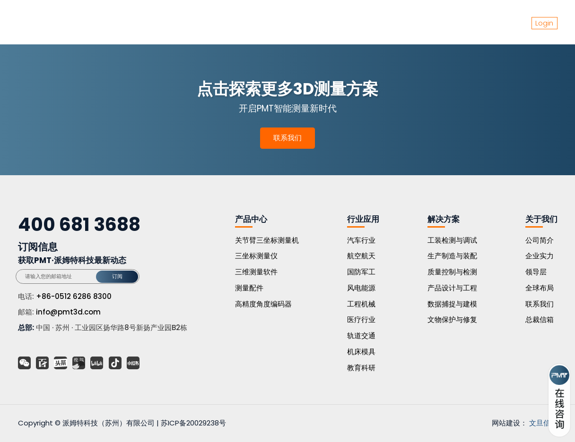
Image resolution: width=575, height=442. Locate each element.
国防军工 (361, 271)
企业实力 (539, 255)
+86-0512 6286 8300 (74, 296)
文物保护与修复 (452, 319)
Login (544, 23)
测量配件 (249, 287)
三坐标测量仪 (256, 255)
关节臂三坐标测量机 (267, 240)
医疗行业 (361, 319)
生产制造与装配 (452, 255)
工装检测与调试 (452, 240)
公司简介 (539, 240)
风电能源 (361, 287)
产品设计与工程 (452, 287)
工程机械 (361, 303)
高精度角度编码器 (263, 303)
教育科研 (361, 367)
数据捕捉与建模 (452, 303)
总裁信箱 (539, 319)
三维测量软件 (256, 271)
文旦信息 (543, 423)
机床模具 (361, 351)
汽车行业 (361, 240)
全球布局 (539, 287)
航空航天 (361, 255)
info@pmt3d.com (68, 312)
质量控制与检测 (452, 271)
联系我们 (287, 138)
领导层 (536, 271)
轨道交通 (361, 335)
